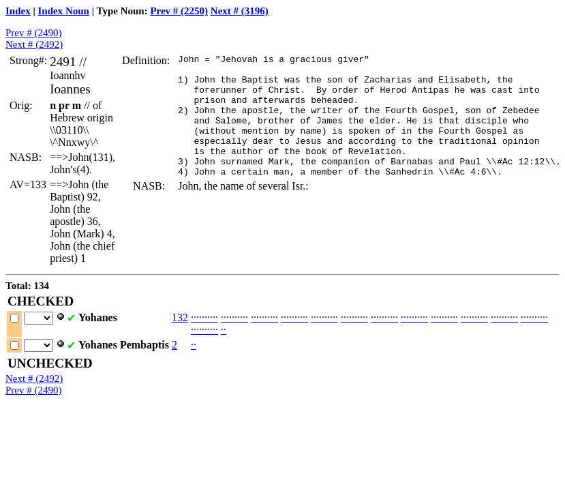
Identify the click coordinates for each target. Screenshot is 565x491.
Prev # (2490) (33, 32)
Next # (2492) (34, 44)
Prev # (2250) (179, 10)
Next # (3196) (240, 10)
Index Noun (63, 10)
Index (18, 10)
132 (180, 317)
